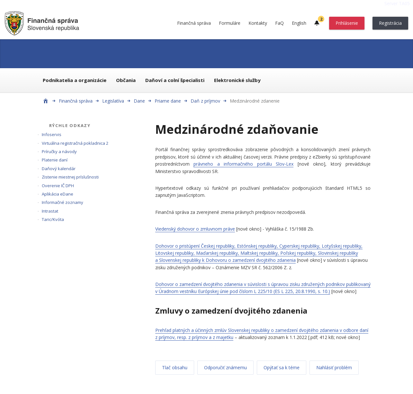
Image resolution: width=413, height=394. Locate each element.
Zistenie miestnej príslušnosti (70, 177)
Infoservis (51, 134)
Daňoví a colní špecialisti (174, 80)
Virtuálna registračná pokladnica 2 (75, 143)
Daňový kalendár (59, 168)
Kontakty (257, 23)
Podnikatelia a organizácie (74, 80)
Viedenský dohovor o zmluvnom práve (195, 229)
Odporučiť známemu (225, 367)
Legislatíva (113, 101)
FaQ (279, 23)
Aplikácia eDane (57, 194)
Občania (126, 80)
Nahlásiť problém (334, 367)
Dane (139, 101)
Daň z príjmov (205, 101)
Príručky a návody (59, 151)
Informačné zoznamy (62, 202)
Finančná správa (194, 23)
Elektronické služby (237, 80)
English (299, 23)
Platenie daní (54, 160)
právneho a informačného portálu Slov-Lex (243, 164)
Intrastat (50, 211)
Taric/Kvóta (53, 219)
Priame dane (168, 101)
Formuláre (229, 23)
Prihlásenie (347, 23)
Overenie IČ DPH (58, 185)
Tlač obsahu (174, 367)
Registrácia (390, 23)
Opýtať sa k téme (282, 367)
